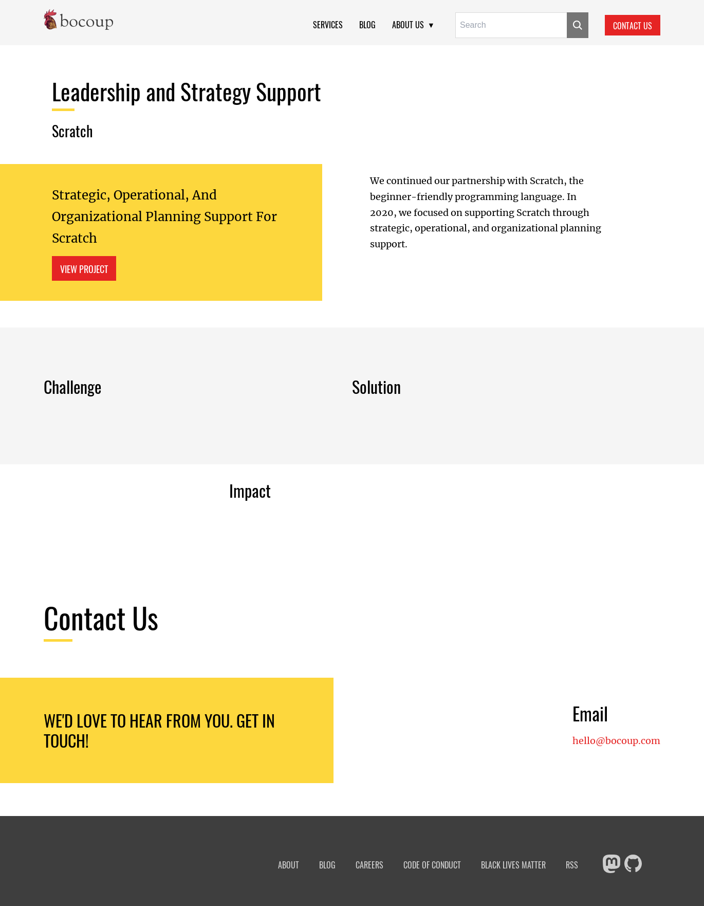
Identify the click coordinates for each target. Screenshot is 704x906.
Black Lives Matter (513, 865)
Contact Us (632, 26)
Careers (369, 865)
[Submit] (577, 25)
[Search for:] (511, 25)
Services (328, 25)
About (288, 865)
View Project (84, 269)
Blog (367, 25)
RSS (572, 865)
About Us (408, 25)
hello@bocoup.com (616, 741)
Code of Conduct (432, 865)
